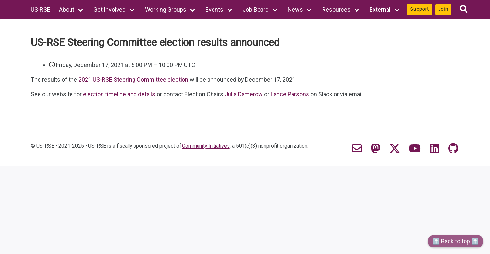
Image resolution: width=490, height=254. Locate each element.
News (295, 9)
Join (443, 9)
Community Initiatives (206, 146)
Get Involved (109, 9)
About (66, 9)
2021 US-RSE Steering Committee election (133, 79)
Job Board (256, 9)
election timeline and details (119, 94)
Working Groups (165, 9)
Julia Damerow (244, 94)
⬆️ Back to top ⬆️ (456, 241)
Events (214, 9)
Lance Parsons (290, 94)
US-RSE (40, 9)
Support (419, 9)
